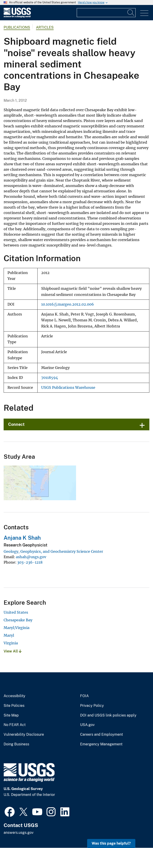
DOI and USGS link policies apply (108, 715)
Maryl (9, 635)
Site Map (11, 715)
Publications (17, 27)
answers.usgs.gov (18, 832)
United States (16, 612)
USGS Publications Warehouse (68, 387)
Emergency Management (101, 744)
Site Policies (14, 706)
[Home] (17, 16)
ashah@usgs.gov (31, 557)
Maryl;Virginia (16, 627)
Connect (16, 424)
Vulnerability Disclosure (24, 735)
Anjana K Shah (22, 538)
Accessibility (14, 696)
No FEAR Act (15, 725)
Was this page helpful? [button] (111, 843)
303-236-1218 (30, 562)
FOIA (84, 696)
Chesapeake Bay (18, 620)
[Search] (131, 12)
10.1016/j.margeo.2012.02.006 (67, 304)
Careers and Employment (101, 735)
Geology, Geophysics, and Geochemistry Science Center (53, 551)
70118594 (49, 378)
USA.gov (87, 725)
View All (13, 651)
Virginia (11, 643)
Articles (45, 27)
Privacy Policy (92, 706)
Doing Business (16, 744)
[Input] (106, 12)
